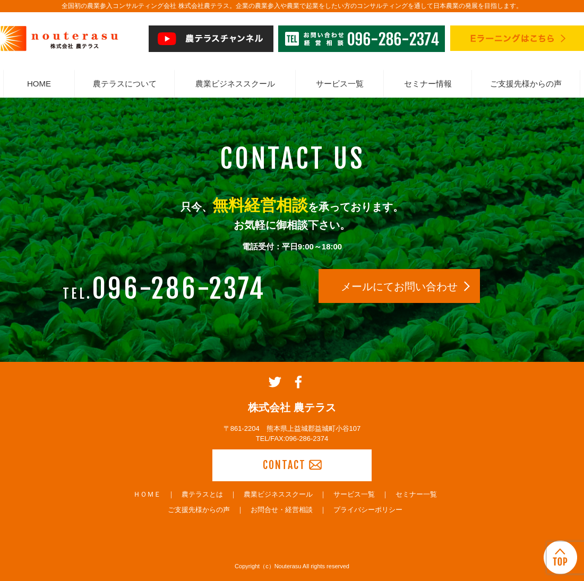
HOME (39, 83)
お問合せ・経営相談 (282, 510)
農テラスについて (125, 83)
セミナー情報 (428, 83)
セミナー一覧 (416, 494)
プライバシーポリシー (367, 510)
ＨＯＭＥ (147, 494)
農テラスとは (202, 494)
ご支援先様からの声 (526, 83)
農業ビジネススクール (235, 83)
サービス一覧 (340, 83)
